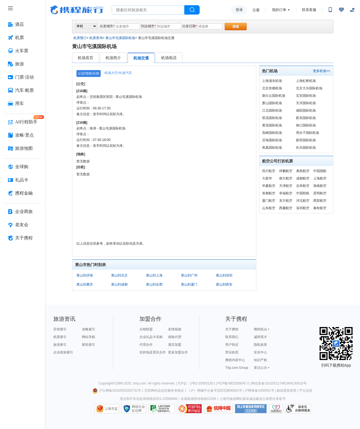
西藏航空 (285, 208)
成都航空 (302, 178)
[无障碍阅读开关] (341, 10)
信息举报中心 (161, 408)
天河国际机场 (306, 103)
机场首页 (85, 58)
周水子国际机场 (307, 133)
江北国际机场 (272, 110)
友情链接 (174, 329)
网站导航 (88, 337)
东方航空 (285, 201)
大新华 (267, 178)
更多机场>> (321, 71)
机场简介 (113, 58)
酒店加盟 (174, 345)
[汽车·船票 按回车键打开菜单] (22, 90)
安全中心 (260, 352)
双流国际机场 (272, 118)
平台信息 (305, 390)
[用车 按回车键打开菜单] (22, 103)
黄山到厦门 (189, 284)
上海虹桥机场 (306, 81)
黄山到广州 (189, 275)
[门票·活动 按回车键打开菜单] (22, 77)
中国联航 (302, 193)
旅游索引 (60, 345)
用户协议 (231, 345)
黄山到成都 (119, 284)
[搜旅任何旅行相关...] (148, 9)
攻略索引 (88, 329)
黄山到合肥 (154, 284)
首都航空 (268, 193)
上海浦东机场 (272, 81)
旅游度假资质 (286, 390)
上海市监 (111, 409)
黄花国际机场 (272, 125)
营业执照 (231, 352)
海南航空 (319, 186)
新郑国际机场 (306, 140)
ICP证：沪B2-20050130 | (197, 383)
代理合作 (146, 345)
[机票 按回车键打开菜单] (22, 37)
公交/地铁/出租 (89, 73)
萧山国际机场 (272, 103)
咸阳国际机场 (306, 110)
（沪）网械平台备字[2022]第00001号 (214, 390)
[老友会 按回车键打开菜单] (22, 225)
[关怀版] (352, 10)
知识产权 (260, 360)
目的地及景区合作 (152, 352)
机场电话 (169, 58)
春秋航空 (319, 208)
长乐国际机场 (306, 148)
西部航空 (319, 201)
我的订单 (279, 10)
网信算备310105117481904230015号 (278, 383)
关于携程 (231, 329)
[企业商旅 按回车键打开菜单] (22, 211)
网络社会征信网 (138, 409)
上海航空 (319, 178)
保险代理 (174, 337)
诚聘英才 (260, 337)
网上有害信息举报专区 (251, 408)
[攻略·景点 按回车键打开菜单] (22, 135)
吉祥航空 (302, 186)
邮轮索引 (88, 345)
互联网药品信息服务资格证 (164, 390)
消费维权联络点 (276, 408)
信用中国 (218, 408)
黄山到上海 (154, 275)
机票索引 (60, 337)
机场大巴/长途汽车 (118, 73)
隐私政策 (260, 345)
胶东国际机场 (306, 118)
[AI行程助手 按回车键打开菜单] (22, 122)
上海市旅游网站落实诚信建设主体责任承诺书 (252, 399)
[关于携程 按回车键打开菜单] (22, 238)
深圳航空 (302, 208)
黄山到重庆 (84, 284)
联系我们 (231, 337)
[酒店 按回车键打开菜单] (22, 24)
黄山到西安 (224, 284)
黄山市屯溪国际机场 (120, 38)
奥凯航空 (302, 171)
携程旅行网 (76, 9)
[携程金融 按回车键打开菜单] (22, 193)
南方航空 (285, 178)
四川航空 (268, 171)
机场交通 (141, 58)
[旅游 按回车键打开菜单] (22, 64)
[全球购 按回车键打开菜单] (22, 167)
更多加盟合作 (178, 352)
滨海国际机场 (272, 140)
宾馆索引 (60, 329)
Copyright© (106, 383)
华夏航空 (268, 186)
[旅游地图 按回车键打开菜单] (22, 148)
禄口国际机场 (306, 125)
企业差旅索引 (63, 352)
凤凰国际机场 (272, 148)
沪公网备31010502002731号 (117, 390)
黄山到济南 (84, 275)
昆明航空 (319, 193)
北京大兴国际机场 (309, 88)
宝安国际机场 (306, 96)
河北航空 (302, 201)
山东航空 (268, 208)
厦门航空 (268, 201)
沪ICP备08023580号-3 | (233, 383)
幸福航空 (285, 193)
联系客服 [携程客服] (309, 10)
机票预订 (80, 38)
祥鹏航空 (285, 171)
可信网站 (189, 408)
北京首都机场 (272, 88)
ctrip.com (139, 383)
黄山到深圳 (224, 275)
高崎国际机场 (272, 133)
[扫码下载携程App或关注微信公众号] (330, 10)
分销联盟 (146, 329)
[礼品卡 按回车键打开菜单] (22, 180)
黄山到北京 (119, 275)
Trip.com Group (236, 368)
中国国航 (319, 171)
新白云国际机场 (273, 96)
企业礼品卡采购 (151, 337)
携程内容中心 (235, 360)
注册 (256, 10)
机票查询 (96, 38)
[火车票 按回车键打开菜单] (22, 51)
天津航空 (285, 186)
